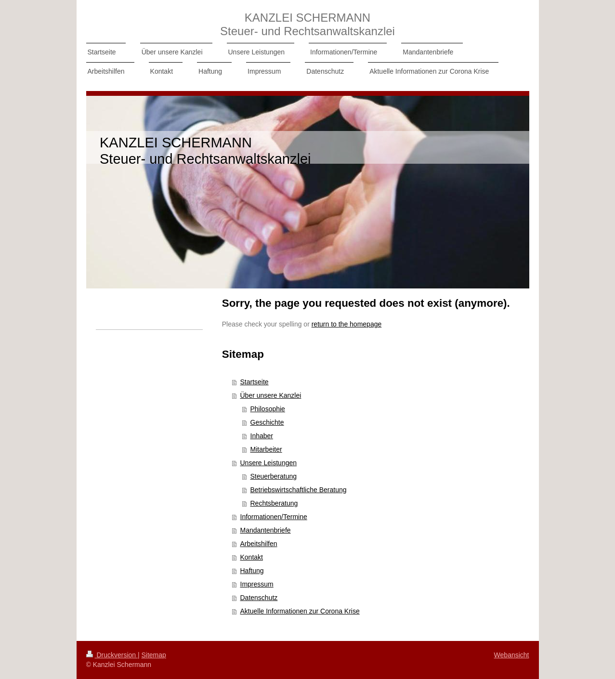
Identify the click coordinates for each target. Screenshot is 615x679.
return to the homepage (347, 324)
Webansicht (511, 655)
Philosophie (267, 409)
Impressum (257, 584)
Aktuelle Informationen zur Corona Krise (300, 611)
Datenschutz (259, 597)
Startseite (254, 382)
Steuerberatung (273, 476)
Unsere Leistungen (268, 463)
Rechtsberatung (274, 503)
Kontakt (251, 557)
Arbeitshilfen (258, 544)
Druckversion (112, 655)
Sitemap (154, 655)
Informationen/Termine (273, 517)
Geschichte (267, 422)
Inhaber (261, 436)
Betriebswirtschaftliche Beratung (298, 490)
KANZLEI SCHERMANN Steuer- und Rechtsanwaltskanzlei (307, 24)
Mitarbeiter (266, 449)
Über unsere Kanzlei (270, 395)
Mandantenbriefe (265, 530)
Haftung (252, 571)
